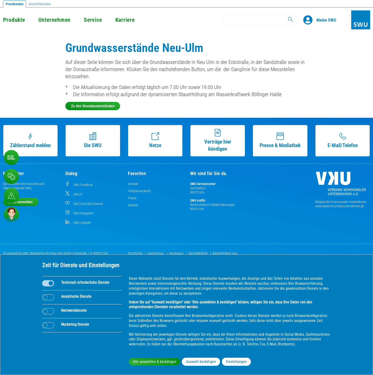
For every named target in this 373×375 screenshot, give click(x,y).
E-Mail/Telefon (343, 140)
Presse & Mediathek (280, 140)
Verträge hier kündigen (217, 140)
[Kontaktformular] (11, 157)
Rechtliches (135, 253)
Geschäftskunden (39, 4)
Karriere (125, 20)
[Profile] (309, 20)
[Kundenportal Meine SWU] (326, 19)
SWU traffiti (197, 200)
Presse (132, 198)
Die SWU (93, 140)
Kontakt (133, 184)
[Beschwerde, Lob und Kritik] (11, 176)
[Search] (260, 20)
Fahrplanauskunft (139, 191)
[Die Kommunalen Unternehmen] (340, 185)
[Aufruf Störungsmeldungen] (11, 195)
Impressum (176, 253)
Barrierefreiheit (198, 253)
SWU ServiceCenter (203, 184)
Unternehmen (54, 20)
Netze (155, 140)
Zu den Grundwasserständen (92, 106)
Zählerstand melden (30, 140)
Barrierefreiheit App (225, 253)
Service (93, 20)
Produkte (14, 20)
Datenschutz (156, 253)
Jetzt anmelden (21, 202)
